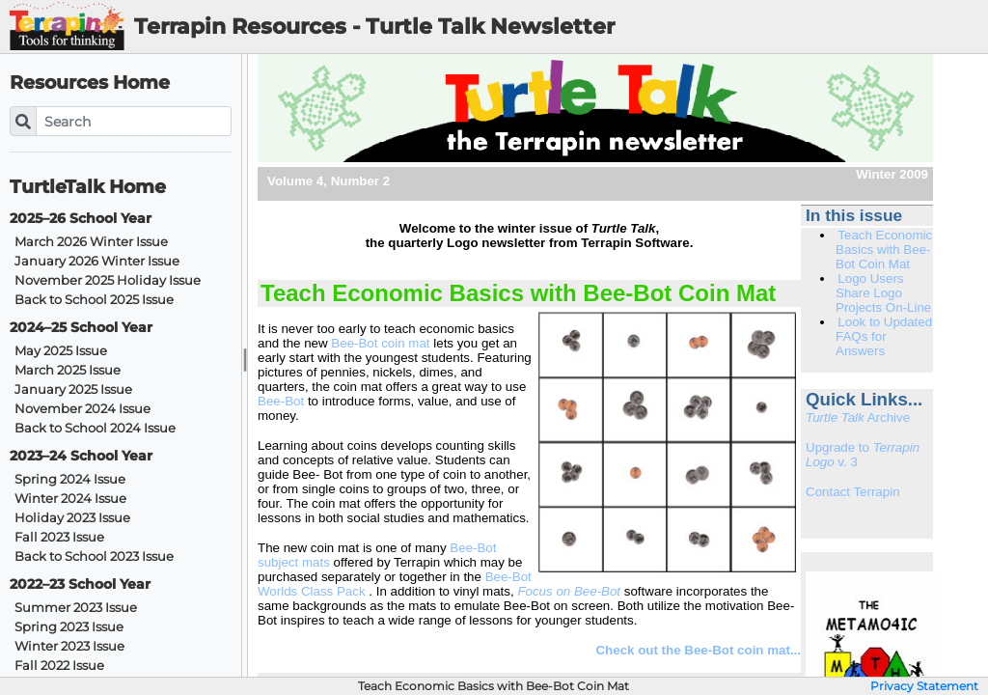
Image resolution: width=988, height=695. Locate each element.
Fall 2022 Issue (59, 665)
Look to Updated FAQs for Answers (884, 336)
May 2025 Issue (60, 351)
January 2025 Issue (73, 389)
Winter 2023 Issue (69, 646)
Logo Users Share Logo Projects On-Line (883, 293)
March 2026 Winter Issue (91, 242)
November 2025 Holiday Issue (107, 280)
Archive (858, 417)
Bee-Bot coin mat (380, 343)
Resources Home (90, 82)
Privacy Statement (924, 686)
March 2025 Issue (67, 370)
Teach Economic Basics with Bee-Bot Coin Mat (884, 249)
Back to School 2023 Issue (94, 556)
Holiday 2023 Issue (72, 518)
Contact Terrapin (853, 492)
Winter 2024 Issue (70, 498)
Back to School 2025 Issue (94, 299)
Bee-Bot (283, 401)
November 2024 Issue (82, 409)
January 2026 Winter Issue (96, 261)
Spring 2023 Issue (69, 627)
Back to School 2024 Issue (95, 428)
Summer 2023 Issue (75, 607)
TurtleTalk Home (88, 187)
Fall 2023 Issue (59, 537)
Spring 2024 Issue (69, 479)
